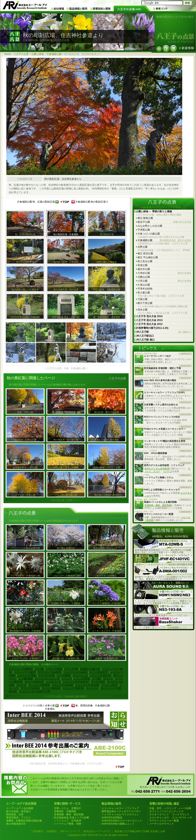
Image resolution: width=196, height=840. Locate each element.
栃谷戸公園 (164, 222)
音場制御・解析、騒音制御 (158, 505)
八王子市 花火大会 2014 (149, 316)
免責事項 (52, 831)
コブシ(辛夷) (71, 668)
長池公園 (142, 265)
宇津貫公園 (144, 229)
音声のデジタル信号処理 (156, 468)
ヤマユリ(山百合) (30, 688)
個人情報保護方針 (16, 823)
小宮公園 (164, 281)
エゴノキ (22, 685)
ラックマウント (180, 814)
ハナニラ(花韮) (54, 668)
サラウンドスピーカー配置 (164, 820)
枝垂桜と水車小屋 (90, 668)
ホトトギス (92, 688)
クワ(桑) (96, 678)
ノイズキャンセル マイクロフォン (120, 814)
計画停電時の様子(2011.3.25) (152, 328)
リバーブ (167, 471)
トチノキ (67, 678)
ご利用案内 (37, 831)
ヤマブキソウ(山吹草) (50, 672)
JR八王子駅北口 (145, 335)
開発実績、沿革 (14, 814)
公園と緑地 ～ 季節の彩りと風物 (154, 211)
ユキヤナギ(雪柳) (27, 675)
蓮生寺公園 (144, 269)
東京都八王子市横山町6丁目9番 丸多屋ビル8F (139, 831)
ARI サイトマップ (70, 831)
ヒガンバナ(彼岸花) (73, 688)
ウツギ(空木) (98, 681)
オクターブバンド (159, 814)
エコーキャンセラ (159, 817)
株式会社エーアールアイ (97, 831)
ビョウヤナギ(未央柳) (87, 685)
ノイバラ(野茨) (82, 678)
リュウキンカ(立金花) (75, 672)
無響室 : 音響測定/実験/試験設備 (24, 820)
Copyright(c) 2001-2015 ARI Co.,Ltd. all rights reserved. (98, 835)
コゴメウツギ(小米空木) (76, 681)
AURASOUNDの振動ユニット (118, 823)
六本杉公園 (164, 273)
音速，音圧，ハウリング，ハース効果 (170, 808)
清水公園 (142, 309)
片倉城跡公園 (54, 54)
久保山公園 (144, 284)
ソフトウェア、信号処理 (67, 820)
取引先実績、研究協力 (18, 811)
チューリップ (80, 675)
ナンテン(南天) (109, 685)
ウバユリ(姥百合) (51, 688)
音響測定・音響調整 (65, 811)
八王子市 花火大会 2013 (149, 320)
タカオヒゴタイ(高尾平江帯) (34, 691)
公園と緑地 (37, 54)
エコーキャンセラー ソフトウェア (120, 808)
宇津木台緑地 (145, 288)
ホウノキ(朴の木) (34, 681)
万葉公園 (142, 299)
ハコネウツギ (53, 681)
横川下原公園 (145, 303)
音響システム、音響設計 (67, 808)
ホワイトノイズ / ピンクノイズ (166, 811)
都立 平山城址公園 (148, 257)
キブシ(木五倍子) (98, 672)
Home (7, 54)
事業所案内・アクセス (18, 817)
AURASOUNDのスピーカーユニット (122, 820)
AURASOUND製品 (112, 817)
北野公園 (142, 246)
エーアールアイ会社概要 (19, 808)
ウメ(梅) (39, 668)
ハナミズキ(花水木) (100, 675)
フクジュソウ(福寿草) (21, 668)
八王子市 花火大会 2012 (149, 324)
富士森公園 (144, 292)
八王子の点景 (21, 54)
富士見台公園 (145, 261)
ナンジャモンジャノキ (47, 678)
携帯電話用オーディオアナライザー (121, 811)
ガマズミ (108, 678)
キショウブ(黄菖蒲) (39, 685)
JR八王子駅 (164, 332)
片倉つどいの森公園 (149, 233)
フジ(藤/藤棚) (25, 678)
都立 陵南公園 (145, 218)
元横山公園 (144, 276)
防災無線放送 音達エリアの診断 (71, 817)
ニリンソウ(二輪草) (25, 672)
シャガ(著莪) (64, 675)
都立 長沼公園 (145, 253)
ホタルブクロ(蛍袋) (62, 685)
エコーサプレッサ (182, 817)
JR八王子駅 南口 (145, 339)
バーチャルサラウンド (161, 823)
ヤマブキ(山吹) (46, 675)
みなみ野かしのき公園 (150, 225)
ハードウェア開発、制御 (67, 823)
